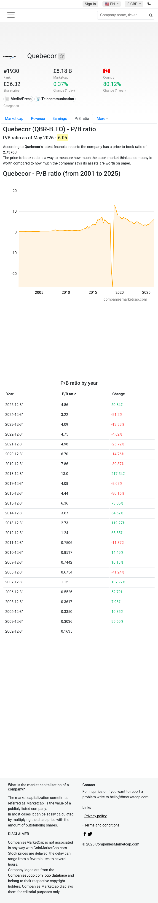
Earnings (60, 118)
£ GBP (132, 4)
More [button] (101, 118)
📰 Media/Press (18, 99)
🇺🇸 (110, 4)
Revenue (38, 118)
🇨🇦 (106, 71)
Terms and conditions (102, 825)
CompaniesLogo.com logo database (37, 875)
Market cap (14, 118)
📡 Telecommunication (55, 99)
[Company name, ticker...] (125, 15)
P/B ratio (82, 118)
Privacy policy (95, 816)
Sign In (90, 4)
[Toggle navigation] (11, 14)
